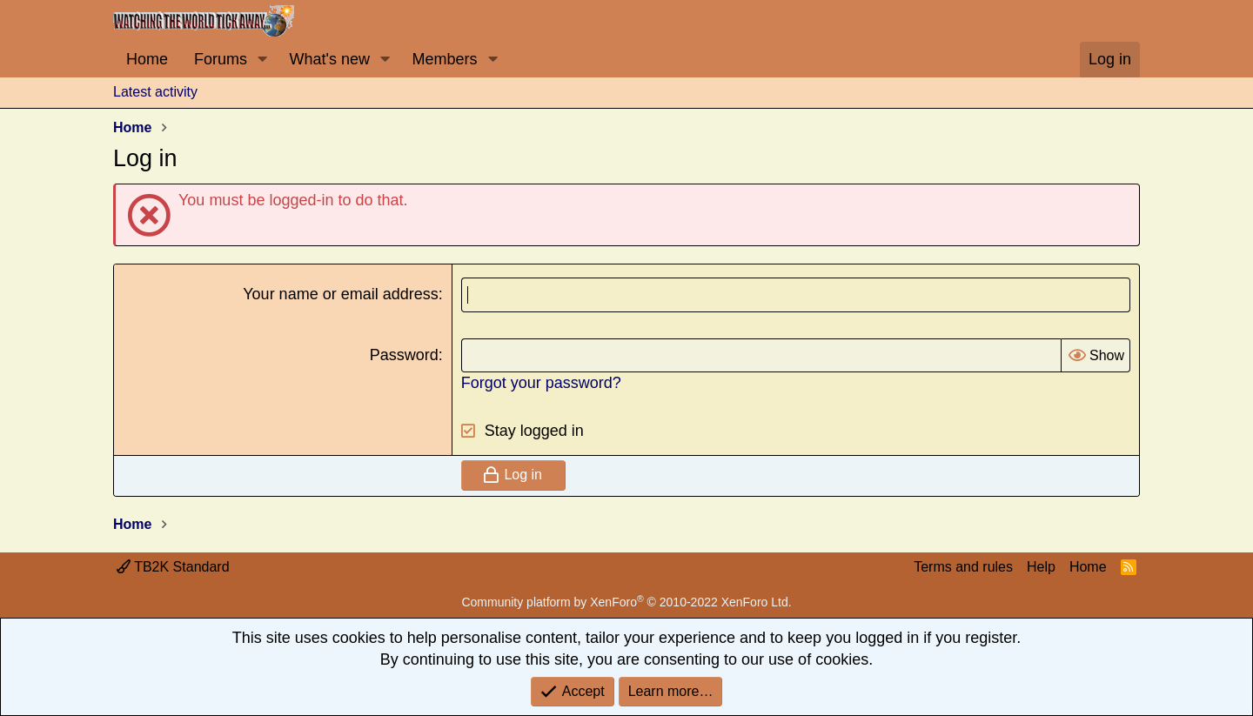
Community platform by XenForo (626, 602)
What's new (330, 59)
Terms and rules (963, 566)
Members (444, 59)
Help (1041, 566)
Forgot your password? (541, 382)
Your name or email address (340, 294)
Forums (220, 59)
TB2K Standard (173, 566)
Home (147, 59)
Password (404, 355)
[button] (263, 59)
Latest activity (155, 91)
